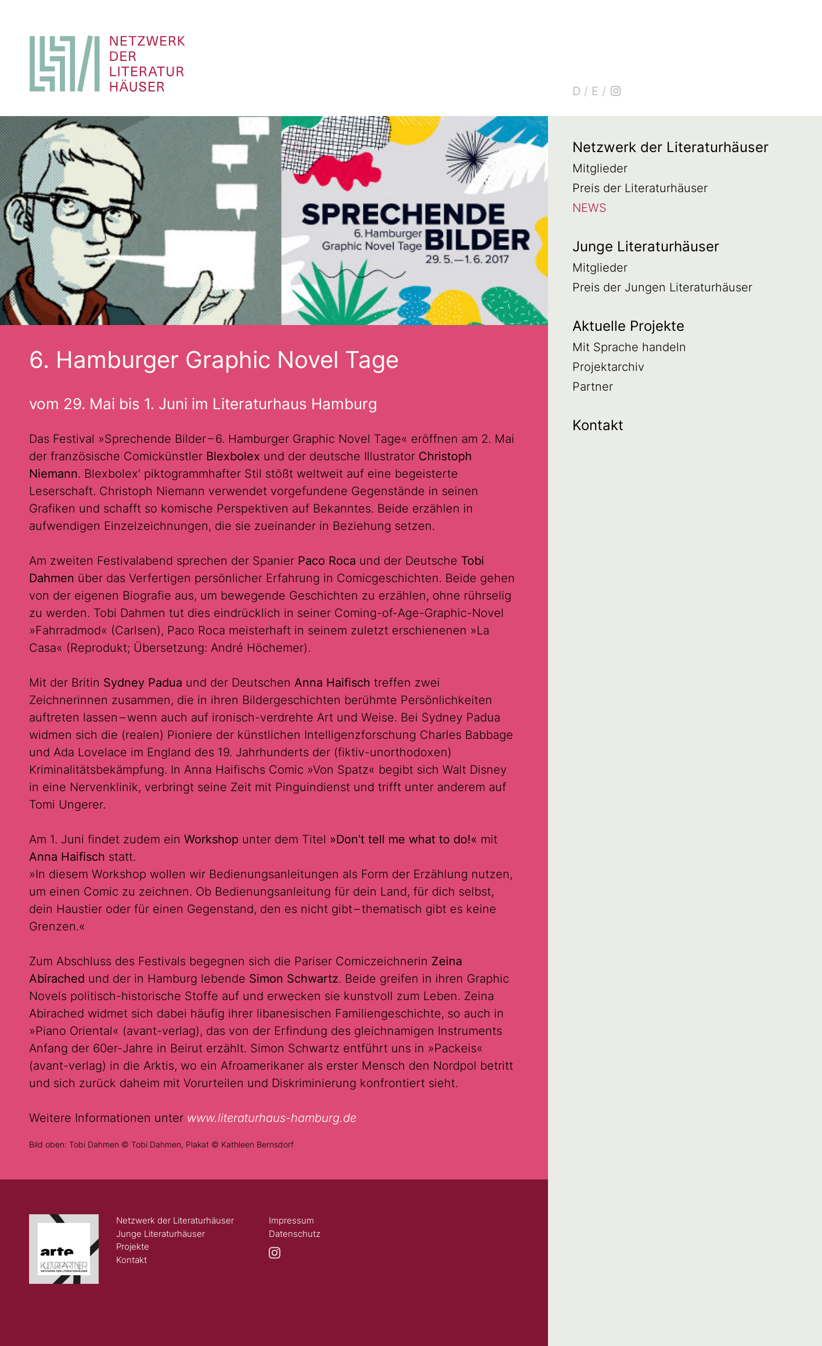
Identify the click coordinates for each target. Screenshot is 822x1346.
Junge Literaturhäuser (645, 246)
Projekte (132, 1246)
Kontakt (597, 425)
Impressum (291, 1220)
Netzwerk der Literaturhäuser (670, 147)
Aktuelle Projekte (628, 325)
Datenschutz (294, 1233)
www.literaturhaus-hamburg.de (271, 1118)
